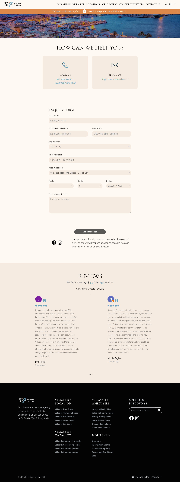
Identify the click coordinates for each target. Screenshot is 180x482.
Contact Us (153, 4)
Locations (93, 4)
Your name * (54, 115)
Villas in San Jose (63, 424)
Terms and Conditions (102, 452)
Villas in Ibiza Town (64, 409)
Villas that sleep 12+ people (68, 441)
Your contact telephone (58, 128)
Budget (109, 181)
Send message (90, 232)
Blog (94, 456)
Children (81, 181)
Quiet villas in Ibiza (101, 427)
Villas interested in (56, 168)
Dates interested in (56, 155)
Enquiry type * (54, 142)
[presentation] (68, 221)
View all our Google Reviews (90, 288)
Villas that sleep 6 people (66, 452)
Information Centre (101, 445)
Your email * (97, 128)
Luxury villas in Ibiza (101, 409)
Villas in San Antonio (64, 416)
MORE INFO (101, 435)
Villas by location (63, 401)
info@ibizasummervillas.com (114, 79)
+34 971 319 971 (65, 79)
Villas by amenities (101, 401)
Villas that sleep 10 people (67, 445)
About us (96, 441)
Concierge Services (131, 4)
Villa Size (78, 4)
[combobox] (90, 146)
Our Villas (63, 4)
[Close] (178, 11)
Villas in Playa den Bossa (66, 413)
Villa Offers (109, 4)
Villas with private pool (102, 413)
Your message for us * (58, 194)
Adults (51, 181)
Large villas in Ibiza (101, 420)
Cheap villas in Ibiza (101, 424)
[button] (90, 374)
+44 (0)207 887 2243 (65, 83)
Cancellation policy (101, 448)
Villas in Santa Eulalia (64, 420)
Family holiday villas (101, 416)
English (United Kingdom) (146, 477)
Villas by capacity (63, 433)
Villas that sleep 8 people (66, 448)
